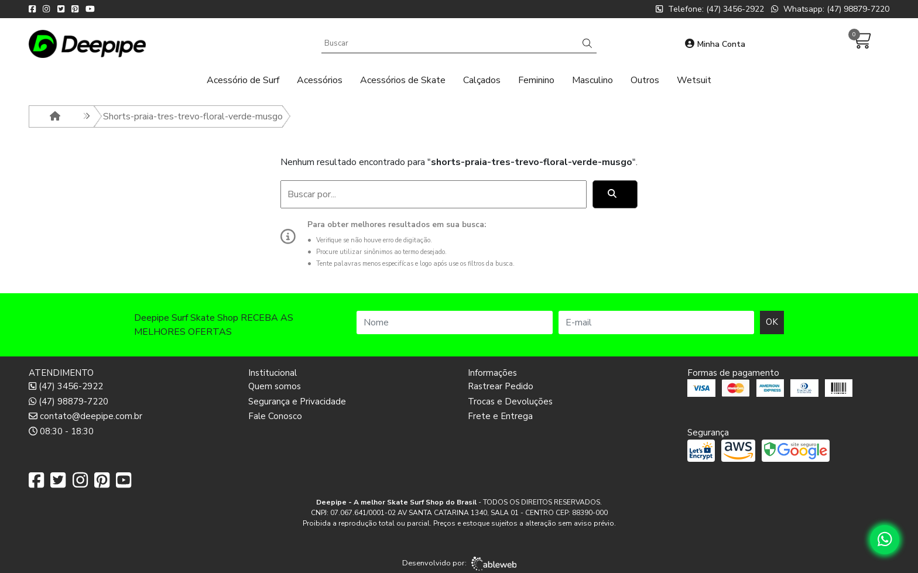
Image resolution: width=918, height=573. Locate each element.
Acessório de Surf (243, 80)
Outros (645, 80)
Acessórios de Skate (403, 80)
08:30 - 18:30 (61, 431)
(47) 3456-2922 (66, 386)
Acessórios (319, 80)
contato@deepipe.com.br (85, 416)
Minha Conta (715, 44)
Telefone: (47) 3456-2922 (710, 9)
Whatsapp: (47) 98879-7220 (830, 9)
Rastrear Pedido (500, 386)
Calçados (482, 80)
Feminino (536, 80)
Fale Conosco (275, 416)
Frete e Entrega (500, 416)
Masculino (592, 80)
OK (772, 322)
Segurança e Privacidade (297, 401)
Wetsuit (694, 80)
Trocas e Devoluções (510, 401)
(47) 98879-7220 (68, 401)
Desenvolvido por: (459, 564)
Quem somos (274, 386)
